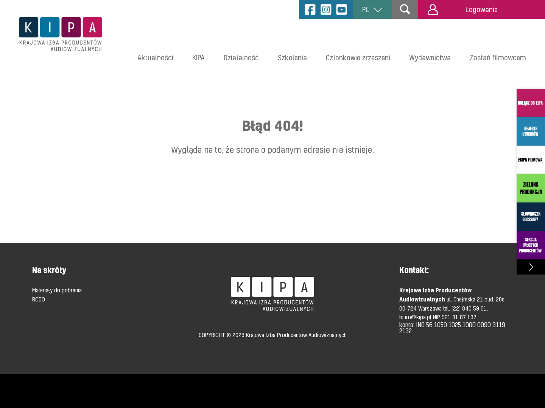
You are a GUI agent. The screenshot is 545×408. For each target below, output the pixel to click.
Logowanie (463, 9)
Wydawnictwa (430, 57)
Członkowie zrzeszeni (358, 57)
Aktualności (155, 57)
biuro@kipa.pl (416, 317)
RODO (38, 299)
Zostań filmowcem (498, 57)
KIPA (198, 57)
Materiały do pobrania (57, 290)
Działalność (241, 57)
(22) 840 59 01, (470, 308)
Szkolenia (292, 57)
